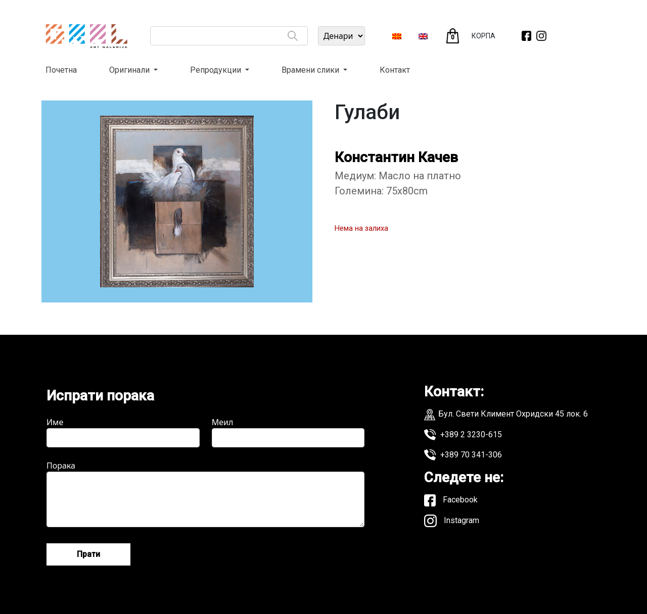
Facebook (451, 500)
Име (123, 432)
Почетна (61, 70)
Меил (288, 432)
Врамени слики (311, 70)
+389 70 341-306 (463, 454)
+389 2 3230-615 (463, 434)
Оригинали (130, 70)
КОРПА (483, 36)
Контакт (395, 70)
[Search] (293, 35)
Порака (205, 493)
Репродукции (216, 70)
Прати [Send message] (88, 554)
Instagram (451, 521)
